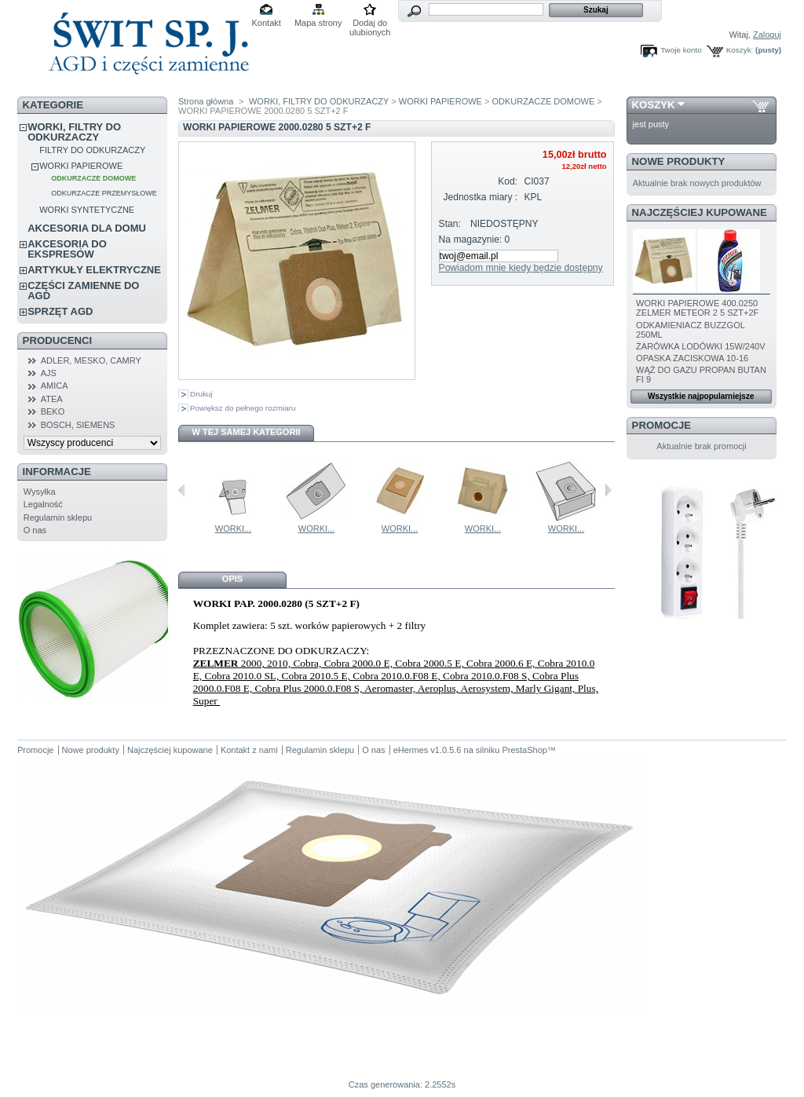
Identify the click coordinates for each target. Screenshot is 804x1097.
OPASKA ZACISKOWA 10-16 (692, 358)
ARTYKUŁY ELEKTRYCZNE (94, 270)
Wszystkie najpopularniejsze (701, 396)
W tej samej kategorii (246, 432)
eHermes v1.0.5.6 (427, 750)
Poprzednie (181, 490)
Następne (608, 490)
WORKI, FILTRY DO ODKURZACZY (74, 132)
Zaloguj (767, 34)
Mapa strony (318, 22)
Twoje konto (681, 50)
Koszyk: (740, 50)
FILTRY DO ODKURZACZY (92, 150)
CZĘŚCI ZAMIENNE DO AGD (83, 291)
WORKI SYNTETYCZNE (86, 209)
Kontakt (266, 22)
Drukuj (201, 393)
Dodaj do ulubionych (370, 24)
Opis (232, 578)
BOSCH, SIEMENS (78, 425)
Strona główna (205, 101)
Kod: (507, 181)
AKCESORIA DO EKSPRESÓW (67, 249)
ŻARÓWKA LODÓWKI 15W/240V (700, 346)
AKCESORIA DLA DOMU (86, 228)
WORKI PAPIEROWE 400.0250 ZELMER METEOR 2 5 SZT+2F (697, 307)
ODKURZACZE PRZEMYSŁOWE (104, 193)
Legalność (43, 504)
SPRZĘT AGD (60, 311)
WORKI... (219, 528)
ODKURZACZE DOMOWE (93, 178)
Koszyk (653, 105)
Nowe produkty (678, 161)
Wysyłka (40, 491)
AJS (49, 373)
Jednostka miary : (480, 197)
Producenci (58, 340)
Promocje (661, 425)
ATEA (52, 399)
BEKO (53, 411)
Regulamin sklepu (58, 517)
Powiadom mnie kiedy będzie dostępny (521, 267)
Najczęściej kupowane (699, 212)
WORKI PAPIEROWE (80, 165)
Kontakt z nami (249, 750)
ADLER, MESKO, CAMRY (91, 360)
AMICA (54, 385)
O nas (35, 530)
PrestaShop (524, 750)
